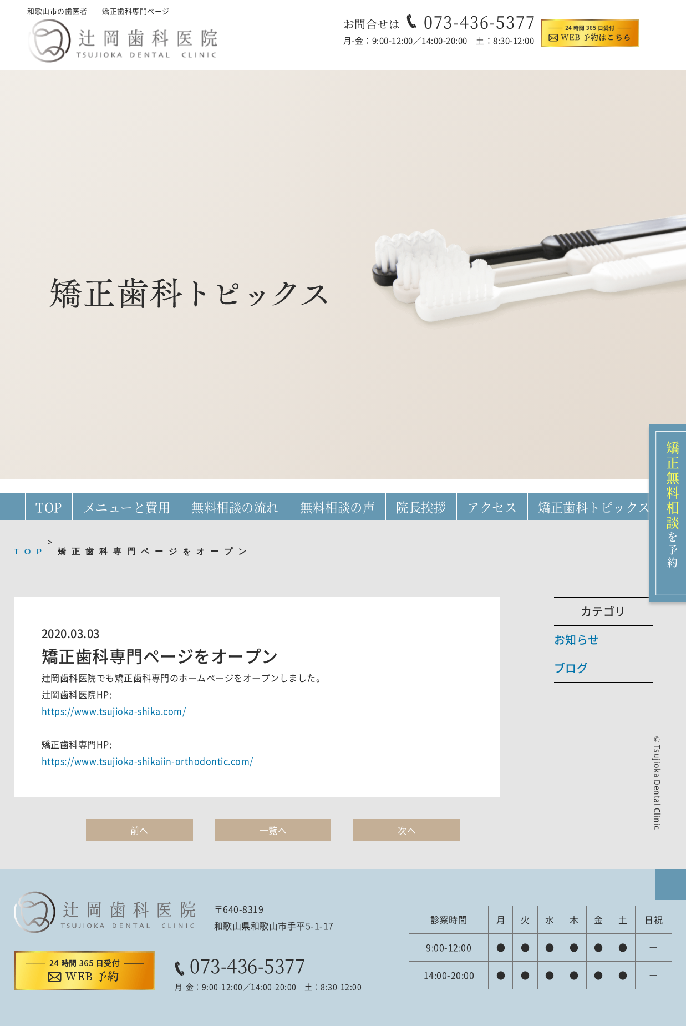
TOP (48, 506)
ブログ (571, 668)
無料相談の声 (337, 506)
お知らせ (576, 639)
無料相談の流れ (235, 506)
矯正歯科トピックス (594, 506)
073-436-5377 (480, 21)
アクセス (492, 506)
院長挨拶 (421, 506)
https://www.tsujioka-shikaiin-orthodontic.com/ (147, 760)
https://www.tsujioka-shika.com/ (114, 710)
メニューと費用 (127, 506)
